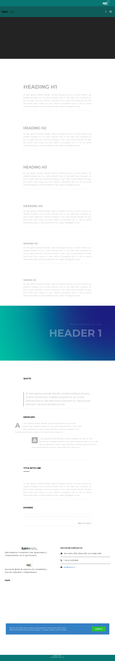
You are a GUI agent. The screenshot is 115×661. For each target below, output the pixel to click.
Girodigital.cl (58, 657)
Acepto (98, 629)
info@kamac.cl (69, 567)
